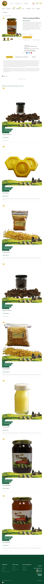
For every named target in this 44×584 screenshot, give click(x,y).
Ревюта (34, 57)
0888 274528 (39, 571)
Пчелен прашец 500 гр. (6, 368)
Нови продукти (25, 569)
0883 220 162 (39, 570)
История (13, 570)
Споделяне (27, 53)
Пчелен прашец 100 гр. (6, 252)
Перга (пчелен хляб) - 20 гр (7, 134)
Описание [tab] (9, 57)
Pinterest (31, 53)
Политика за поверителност (6, 571)
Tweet (29, 53)
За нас (3, 570)
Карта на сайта (25, 570)
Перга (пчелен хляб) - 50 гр (7, 310)
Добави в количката (27, 37)
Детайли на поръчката (15, 569)
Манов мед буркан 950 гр (7, 485)
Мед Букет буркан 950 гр (6, 542)
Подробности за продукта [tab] (22, 57)
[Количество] (30, 34)
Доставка (3, 569)
